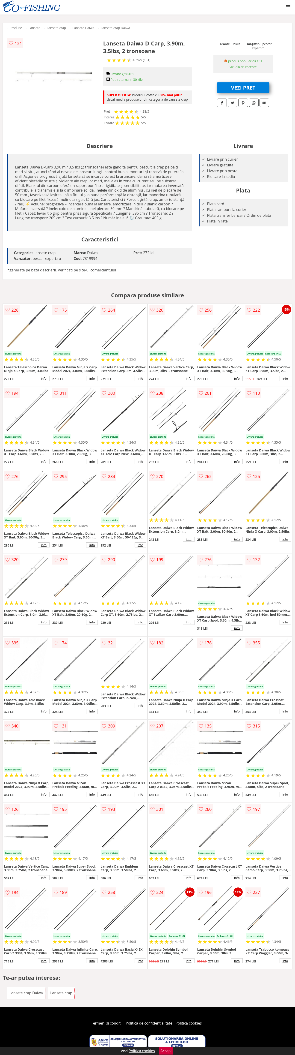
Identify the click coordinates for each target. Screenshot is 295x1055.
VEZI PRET (243, 87)
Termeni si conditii (107, 1023)
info (44, 378)
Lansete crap (56, 28)
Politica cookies (189, 1023)
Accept (166, 1050)
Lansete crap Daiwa (115, 28)
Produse (15, 28)
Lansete (34, 28)
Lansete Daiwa (83, 28)
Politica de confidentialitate (149, 1023)
